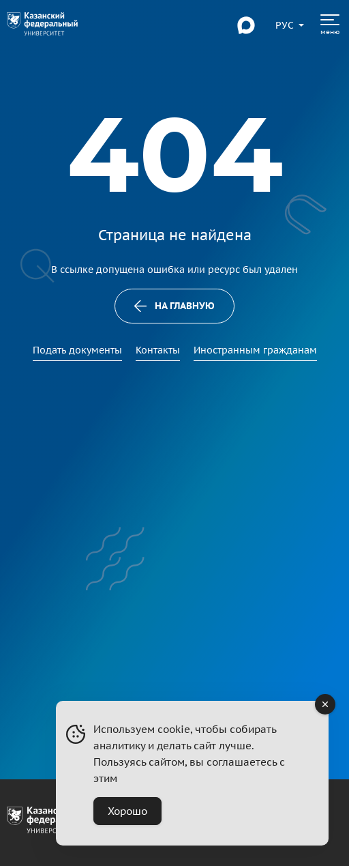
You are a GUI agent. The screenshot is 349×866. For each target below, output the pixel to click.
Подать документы (77, 350)
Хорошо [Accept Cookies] (127, 811)
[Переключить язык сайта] (285, 25)
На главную (174, 306)
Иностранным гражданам (255, 350)
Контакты (158, 350)
